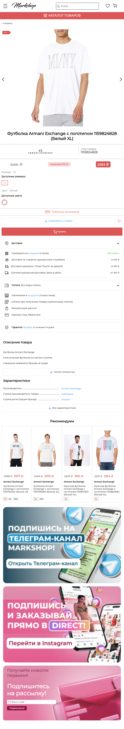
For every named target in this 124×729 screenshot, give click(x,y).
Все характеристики (62, 408)
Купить (62, 231)
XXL (16, 499)
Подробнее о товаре (58, 220)
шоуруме (33, 295)
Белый (4, 202)
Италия (65, 399)
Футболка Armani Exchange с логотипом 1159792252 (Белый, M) (16, 489)
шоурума (33, 253)
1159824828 (89, 152)
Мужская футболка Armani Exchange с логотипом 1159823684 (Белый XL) (106, 490)
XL (10, 499)
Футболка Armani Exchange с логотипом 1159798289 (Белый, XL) (46, 489)
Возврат (28, 327)
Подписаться (16, 708)
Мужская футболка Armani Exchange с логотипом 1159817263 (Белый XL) (76, 490)
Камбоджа (67, 394)
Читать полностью (62, 372)
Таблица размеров (65, 212)
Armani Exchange (71, 388)
